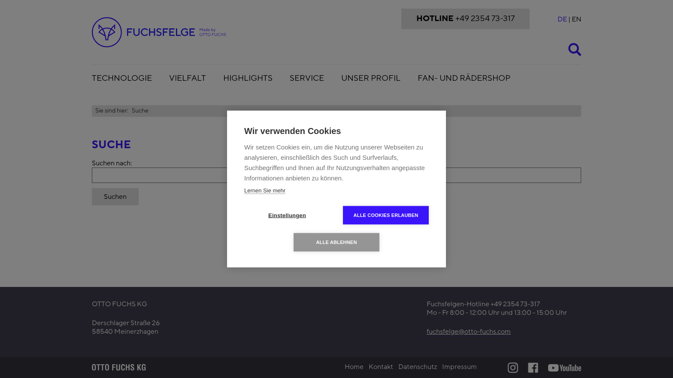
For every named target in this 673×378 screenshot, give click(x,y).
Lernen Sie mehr (264, 190)
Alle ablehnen (336, 242)
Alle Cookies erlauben (386, 215)
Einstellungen (287, 215)
